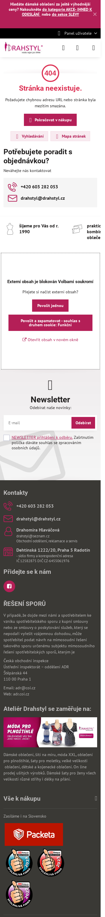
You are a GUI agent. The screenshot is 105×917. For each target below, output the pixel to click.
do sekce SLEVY (65, 14)
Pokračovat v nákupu (49, 120)
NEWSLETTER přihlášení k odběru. (42, 437)
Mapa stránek (70, 136)
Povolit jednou (50, 305)
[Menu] (94, 48)
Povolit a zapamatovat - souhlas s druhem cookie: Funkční (50, 322)
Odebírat (83, 422)
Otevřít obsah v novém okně (50, 339)
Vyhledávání (29, 136)
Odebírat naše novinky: (50, 407)
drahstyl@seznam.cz (33, 536)
